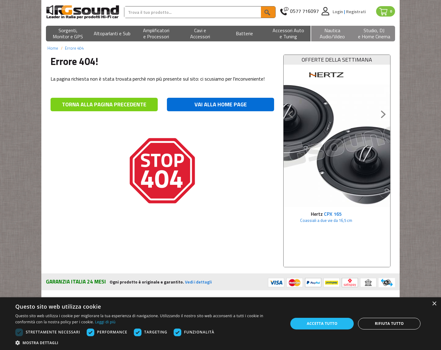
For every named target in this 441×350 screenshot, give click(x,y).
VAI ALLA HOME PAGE (220, 104)
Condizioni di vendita (245, 291)
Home (52, 48)
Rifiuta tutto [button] (389, 323)
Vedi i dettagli (198, 245)
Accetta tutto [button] (322, 323)
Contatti (323, 283)
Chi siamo (56, 283)
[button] (68, 33)
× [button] (434, 304)
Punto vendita (60, 291)
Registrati (356, 11)
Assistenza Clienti (332, 291)
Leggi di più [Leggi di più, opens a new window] (105, 322)
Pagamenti (146, 283)
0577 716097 (304, 11)
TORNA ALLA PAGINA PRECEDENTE (104, 104)
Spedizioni (146, 291)
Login (338, 11)
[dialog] (220, 323)
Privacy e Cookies (242, 283)
